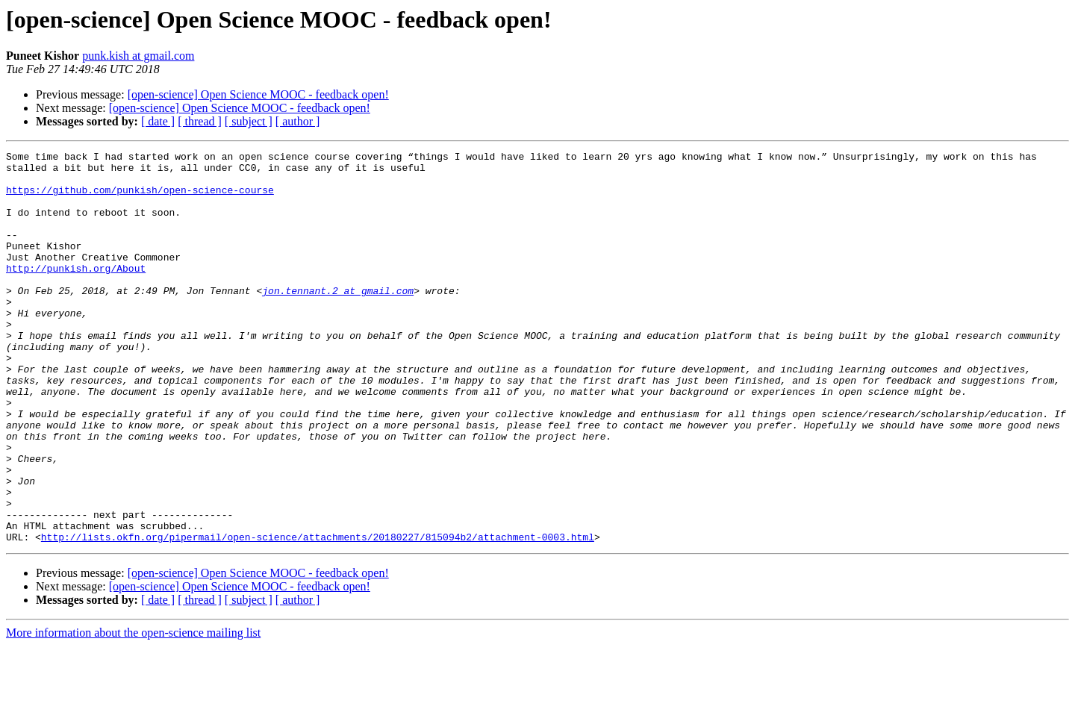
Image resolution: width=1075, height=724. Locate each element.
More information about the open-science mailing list (133, 711)
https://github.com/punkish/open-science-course (140, 198)
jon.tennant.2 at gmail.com (338, 319)
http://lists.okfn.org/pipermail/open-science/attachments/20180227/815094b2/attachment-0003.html (317, 615)
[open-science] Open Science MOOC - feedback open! (258, 94)
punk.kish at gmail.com (138, 55)
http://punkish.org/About (76, 292)
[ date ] (158, 121)
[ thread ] (200, 121)
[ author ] (297, 121)
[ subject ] (248, 121)
